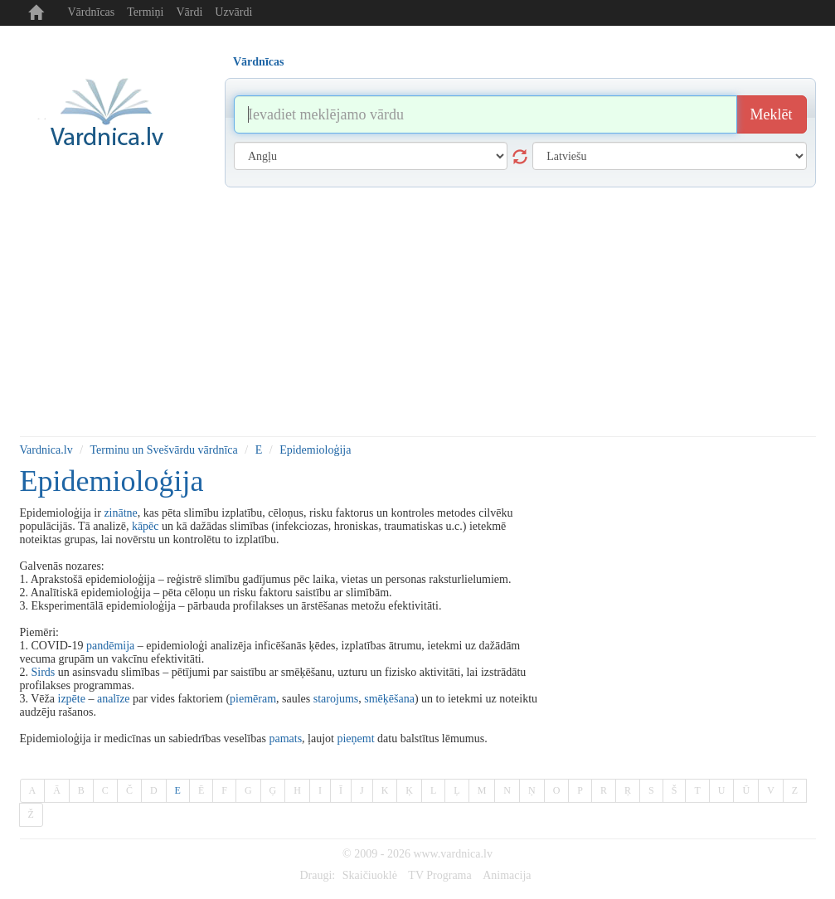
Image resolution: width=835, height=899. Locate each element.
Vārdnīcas (91, 12)
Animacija (507, 875)
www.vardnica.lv (453, 854)
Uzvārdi (233, 12)
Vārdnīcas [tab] (258, 62)
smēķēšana (389, 698)
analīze (113, 698)
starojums (335, 698)
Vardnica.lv (46, 450)
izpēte (71, 698)
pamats (285, 738)
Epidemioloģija (315, 450)
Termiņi (145, 12)
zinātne (120, 513)
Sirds (44, 672)
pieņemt (355, 738)
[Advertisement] (418, 312)
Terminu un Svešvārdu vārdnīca (164, 450)
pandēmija (110, 645)
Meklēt (771, 114)
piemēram (253, 698)
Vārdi (189, 12)
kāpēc (145, 526)
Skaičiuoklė (369, 875)
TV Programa (439, 875)
